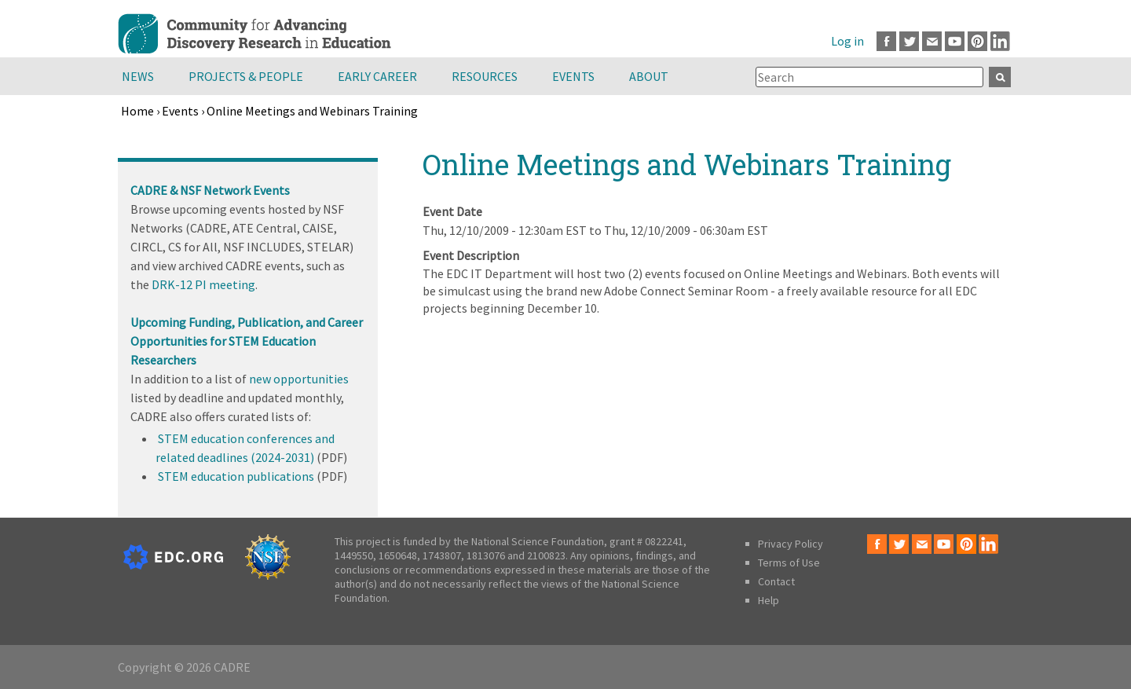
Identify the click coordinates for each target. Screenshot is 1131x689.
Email (932, 41)
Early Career (377, 76)
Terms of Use (789, 562)
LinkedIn (1000, 41)
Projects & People (245, 76)
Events (573, 76)
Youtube (954, 41)
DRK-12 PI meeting (203, 284)
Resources (485, 76)
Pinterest (977, 41)
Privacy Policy (790, 544)
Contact (776, 581)
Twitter (909, 41)
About (648, 76)
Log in (847, 41)
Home (137, 111)
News (138, 76)
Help (768, 600)
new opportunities (299, 379)
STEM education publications (236, 476)
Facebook (886, 41)
